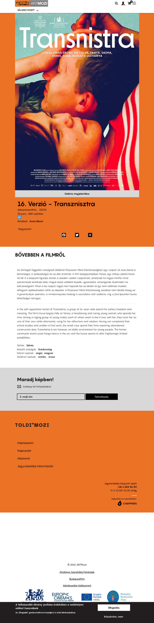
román (42, 356)
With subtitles (35, 213)
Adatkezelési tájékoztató (77, 585)
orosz (51, 356)
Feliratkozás (101, 396)
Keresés (116, 3)
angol (39, 353)
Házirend (23, 458)
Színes (30, 345)
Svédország (45, 349)
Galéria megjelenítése (77, 193)
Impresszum (25, 443)
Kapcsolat (24, 450)
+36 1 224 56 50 (127, 486)
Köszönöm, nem (113, 616)
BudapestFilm (77, 578)
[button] (124, 3)
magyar (48, 353)
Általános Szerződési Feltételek (77, 572)
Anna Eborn (36, 221)
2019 (43, 209)
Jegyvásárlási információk (35, 466)
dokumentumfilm (27, 209)
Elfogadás (114, 607)
